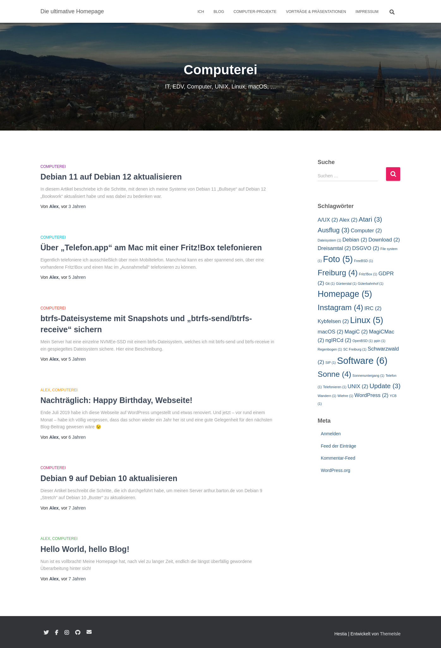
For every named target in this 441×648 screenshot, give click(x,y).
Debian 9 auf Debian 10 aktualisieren (109, 478)
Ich (200, 11)
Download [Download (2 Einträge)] (384, 240)
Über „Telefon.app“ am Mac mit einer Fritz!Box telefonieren (151, 247)
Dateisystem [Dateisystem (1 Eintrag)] (329, 240)
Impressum (366, 11)
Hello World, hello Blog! (84, 549)
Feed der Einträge (338, 446)
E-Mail (89, 632)
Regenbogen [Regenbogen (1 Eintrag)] (330, 349)
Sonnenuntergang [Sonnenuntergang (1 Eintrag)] (368, 375)
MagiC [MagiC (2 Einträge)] (356, 332)
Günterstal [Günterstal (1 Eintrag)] (346, 283)
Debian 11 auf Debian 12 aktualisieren (111, 176)
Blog (219, 11)
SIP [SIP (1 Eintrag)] (330, 362)
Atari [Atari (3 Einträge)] (370, 219)
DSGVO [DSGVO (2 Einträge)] (365, 248)
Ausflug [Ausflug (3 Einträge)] (334, 230)
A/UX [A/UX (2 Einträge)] (328, 220)
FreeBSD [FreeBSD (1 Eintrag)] (363, 261)
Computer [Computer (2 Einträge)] (366, 231)
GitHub (77, 633)
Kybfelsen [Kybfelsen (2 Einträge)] (333, 321)
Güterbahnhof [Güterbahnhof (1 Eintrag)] (370, 283)
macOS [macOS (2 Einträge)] (330, 332)
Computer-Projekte (254, 11)
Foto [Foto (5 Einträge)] (338, 259)
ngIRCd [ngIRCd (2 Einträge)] (338, 340)
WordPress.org (335, 470)
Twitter (46, 633)
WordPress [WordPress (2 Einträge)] (371, 395)
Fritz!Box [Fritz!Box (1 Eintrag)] (368, 274)
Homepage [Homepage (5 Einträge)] (345, 294)
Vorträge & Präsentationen (316, 11)
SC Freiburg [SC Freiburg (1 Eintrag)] (354, 349)
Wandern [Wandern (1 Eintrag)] (327, 396)
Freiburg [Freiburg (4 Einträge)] (338, 272)
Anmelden (331, 433)
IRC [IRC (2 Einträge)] (373, 308)
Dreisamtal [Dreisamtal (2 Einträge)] (334, 248)
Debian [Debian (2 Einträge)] (354, 240)
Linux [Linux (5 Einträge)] (366, 320)
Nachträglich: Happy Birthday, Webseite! (116, 400)
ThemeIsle (390, 633)
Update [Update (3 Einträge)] (384, 385)
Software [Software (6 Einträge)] (362, 360)
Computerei (53, 166)
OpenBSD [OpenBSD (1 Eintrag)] (363, 341)
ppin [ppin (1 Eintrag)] (379, 341)
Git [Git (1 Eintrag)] (330, 283)
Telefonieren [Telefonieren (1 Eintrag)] (334, 387)
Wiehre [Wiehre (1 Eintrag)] (345, 396)
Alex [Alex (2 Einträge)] (348, 220)
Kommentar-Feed (338, 458)
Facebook (56, 633)
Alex (45, 390)
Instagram (66, 633)
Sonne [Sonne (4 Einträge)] (334, 374)
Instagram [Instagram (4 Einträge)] (340, 307)
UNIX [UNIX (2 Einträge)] (357, 386)
